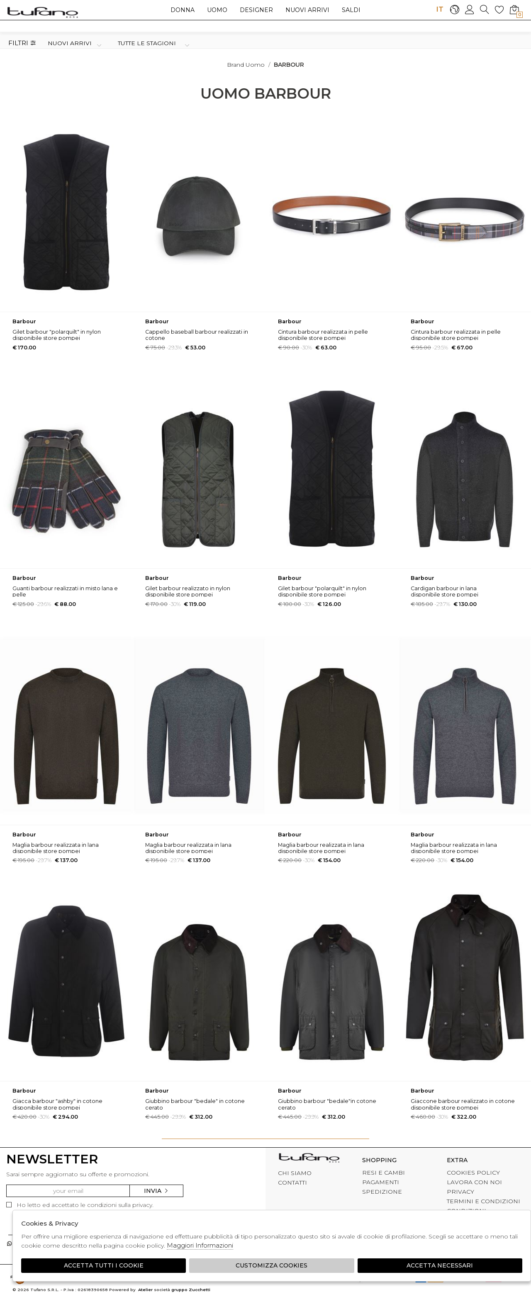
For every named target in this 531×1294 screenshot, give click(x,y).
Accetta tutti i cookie (104, 1265)
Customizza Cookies (271, 1265)
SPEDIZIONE (382, 1191)
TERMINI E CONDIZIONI (483, 1201)
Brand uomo (246, 64)
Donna (183, 10)
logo (42, 12)
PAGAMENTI (380, 1182)
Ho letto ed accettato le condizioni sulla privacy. (79, 1205)
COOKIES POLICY (473, 1172)
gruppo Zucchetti (190, 1289)
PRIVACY (460, 1191)
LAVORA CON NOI (474, 1182)
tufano (309, 1159)
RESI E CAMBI (383, 1172)
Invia (156, 1191)
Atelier (145, 1289)
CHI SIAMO (295, 1173)
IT (439, 9)
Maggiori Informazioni (200, 1245)
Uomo (217, 10)
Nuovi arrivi (307, 10)
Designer (256, 10)
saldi (351, 10)
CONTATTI (292, 1182)
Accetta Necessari (440, 1265)
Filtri (22, 43)
